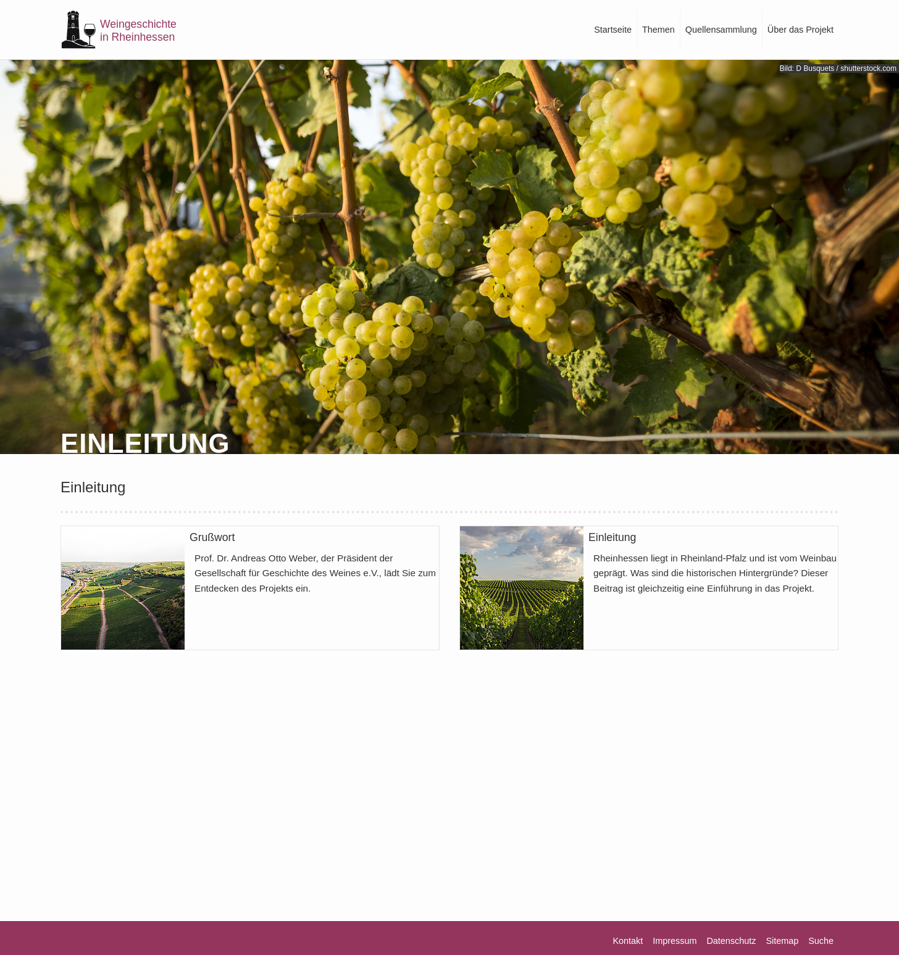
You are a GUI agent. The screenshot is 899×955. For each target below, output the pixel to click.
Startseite (613, 30)
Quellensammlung (721, 30)
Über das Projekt (800, 30)
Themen (658, 30)
